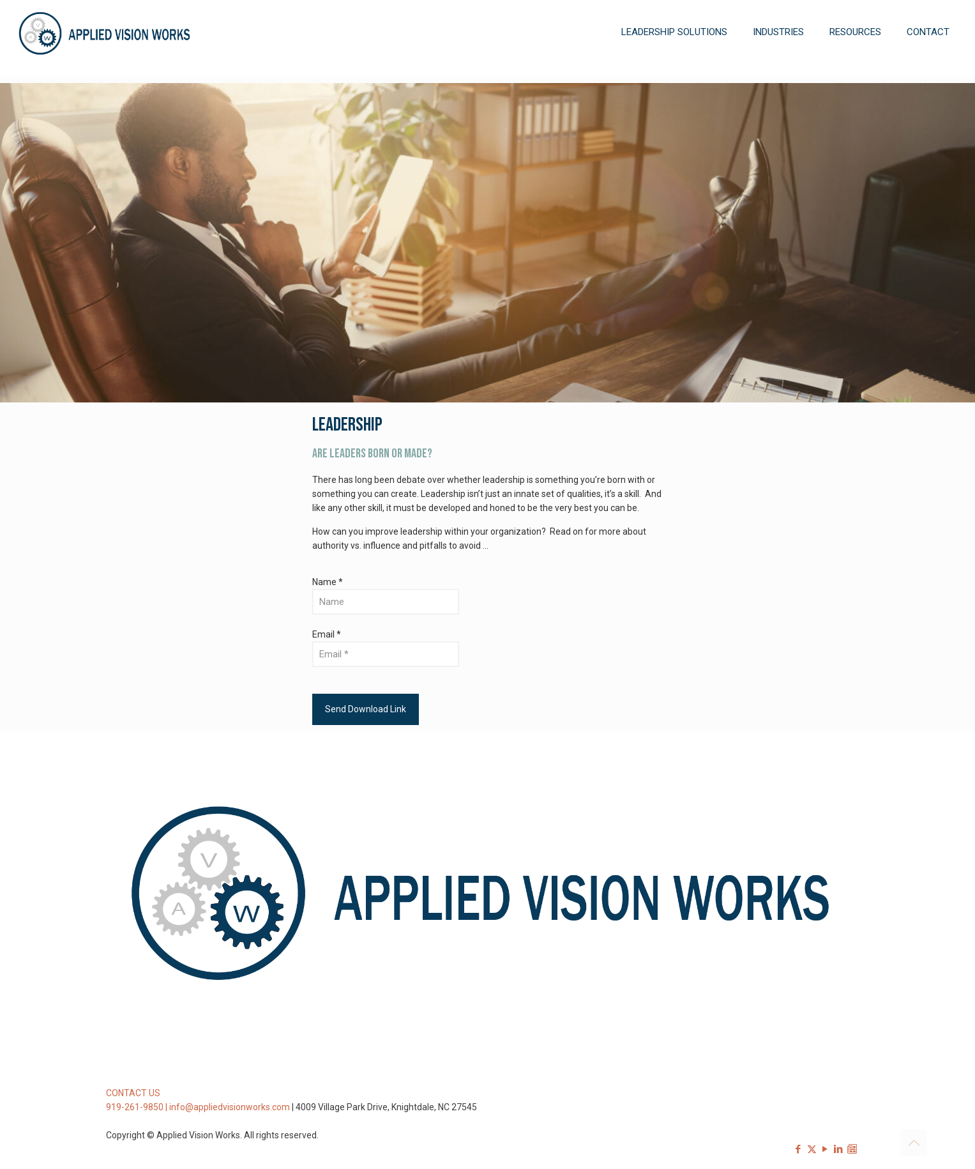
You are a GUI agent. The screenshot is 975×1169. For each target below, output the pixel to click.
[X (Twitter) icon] (812, 1149)
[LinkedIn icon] (838, 1149)
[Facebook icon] (798, 1149)
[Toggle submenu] (674, 70)
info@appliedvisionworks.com (229, 1107)
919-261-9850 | (137, 1107)
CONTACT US (133, 1093)
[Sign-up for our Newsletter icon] (852, 1149)
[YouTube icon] (825, 1149)
